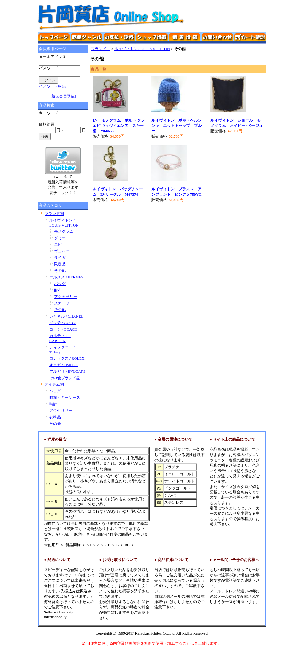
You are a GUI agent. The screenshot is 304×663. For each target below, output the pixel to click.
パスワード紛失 (52, 86)
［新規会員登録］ (63, 96)
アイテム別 (54, 384)
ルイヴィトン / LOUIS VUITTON (142, 49)
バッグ (60, 283)
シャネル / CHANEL (66, 316)
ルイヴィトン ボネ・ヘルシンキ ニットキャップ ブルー (176, 125)
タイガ (60, 257)
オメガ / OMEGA (63, 365)
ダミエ (60, 238)
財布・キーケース (64, 397)
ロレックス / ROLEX (66, 358)
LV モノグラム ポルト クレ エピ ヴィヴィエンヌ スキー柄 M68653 (119, 125)
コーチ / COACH (63, 329)
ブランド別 (54, 213)
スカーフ (61, 303)
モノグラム (63, 231)
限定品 (60, 264)
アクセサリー (65, 296)
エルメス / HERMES (66, 277)
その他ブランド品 (64, 378)
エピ (58, 244)
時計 (53, 404)
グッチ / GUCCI (62, 323)
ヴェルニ (61, 251)
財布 (58, 290)
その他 (60, 270)
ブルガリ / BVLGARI (67, 371)
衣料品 (55, 417)
